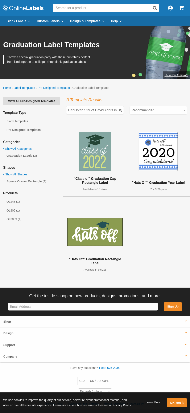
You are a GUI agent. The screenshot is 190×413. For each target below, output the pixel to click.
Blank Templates (17, 121)
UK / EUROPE (99, 381)
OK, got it (177, 402)
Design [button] (8, 333)
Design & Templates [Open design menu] (87, 21)
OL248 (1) (13, 201)
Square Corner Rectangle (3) (26, 181)
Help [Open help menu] (116, 21)
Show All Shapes (15, 174)
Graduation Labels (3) (22, 155)
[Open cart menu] (181, 8)
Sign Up (172, 306)
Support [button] (9, 345)
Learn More (153, 402)
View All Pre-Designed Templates (31, 101)
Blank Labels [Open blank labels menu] (18, 21)
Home (7, 87)
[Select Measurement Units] (95, 391)
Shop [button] (7, 321)
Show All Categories (17, 148)
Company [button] (10, 356)
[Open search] (155, 8)
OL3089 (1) (14, 219)
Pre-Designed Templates (54, 87)
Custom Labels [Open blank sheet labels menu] (50, 21)
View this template (176, 75)
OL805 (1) (13, 210)
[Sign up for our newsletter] (83, 306)
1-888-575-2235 (109, 368)
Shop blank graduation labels (66, 61)
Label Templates (24, 87)
